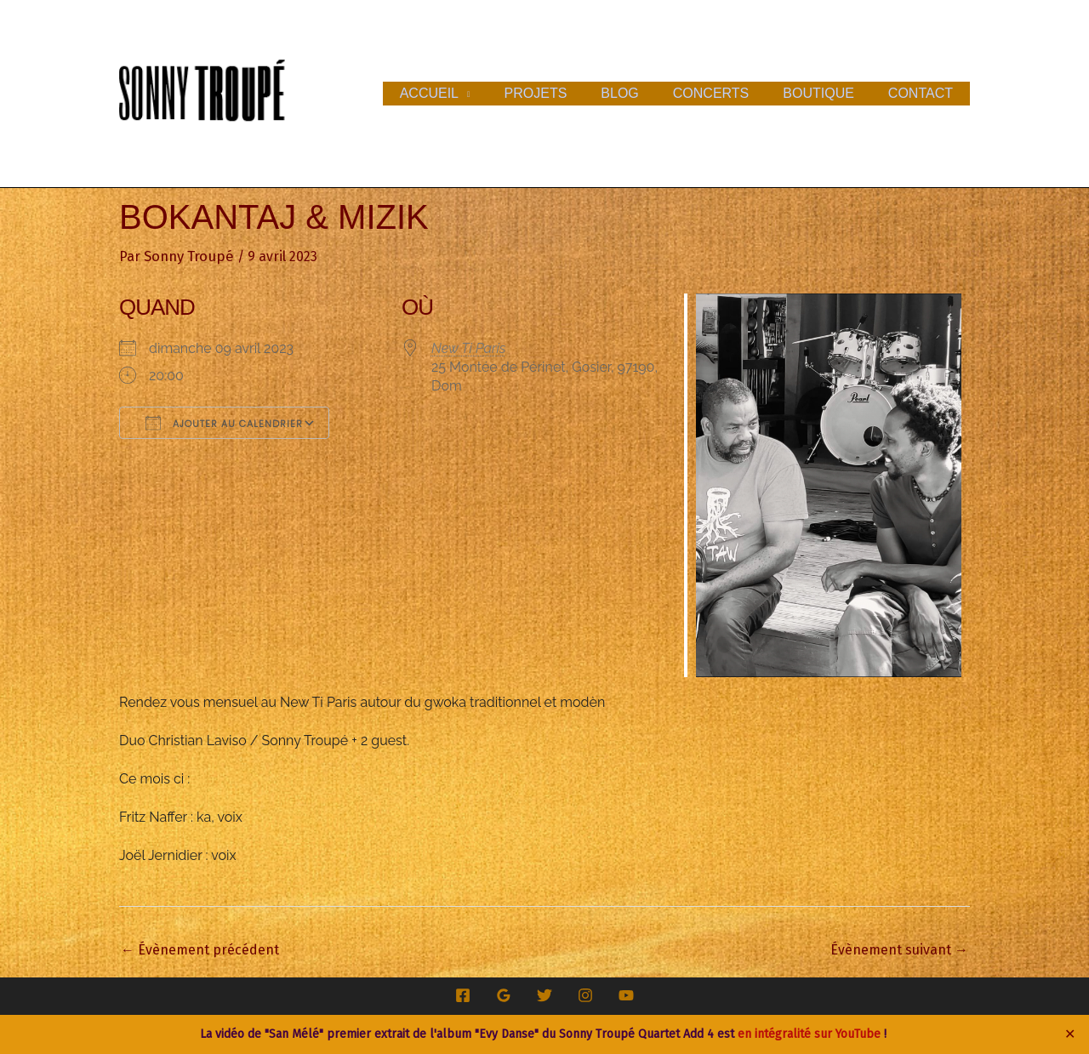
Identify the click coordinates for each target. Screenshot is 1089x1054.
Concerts (728, 93)
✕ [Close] (1070, 1034)
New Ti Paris (468, 347)
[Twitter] (544, 994)
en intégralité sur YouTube (809, 1034)
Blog (643, 93)
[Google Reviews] (503, 994)
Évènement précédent (200, 949)
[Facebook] (462, 994)
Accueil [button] (466, 93)
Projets (566, 93)
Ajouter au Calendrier (224, 422)
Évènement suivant (899, 949)
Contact (924, 93)
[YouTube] (626, 994)
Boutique (828, 93)
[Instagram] (585, 994)
